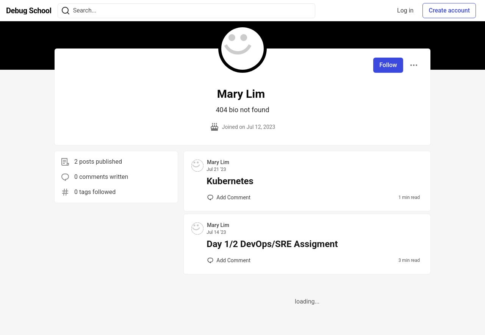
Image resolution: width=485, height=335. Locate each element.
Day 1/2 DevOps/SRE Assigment (272, 244)
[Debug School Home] (29, 10)
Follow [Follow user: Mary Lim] (388, 65)
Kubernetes (230, 181)
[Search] (65, 11)
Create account (449, 10)
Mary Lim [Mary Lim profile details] (218, 162)
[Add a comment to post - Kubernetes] (229, 197)
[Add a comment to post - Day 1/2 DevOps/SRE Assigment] (229, 260)
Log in (405, 10)
